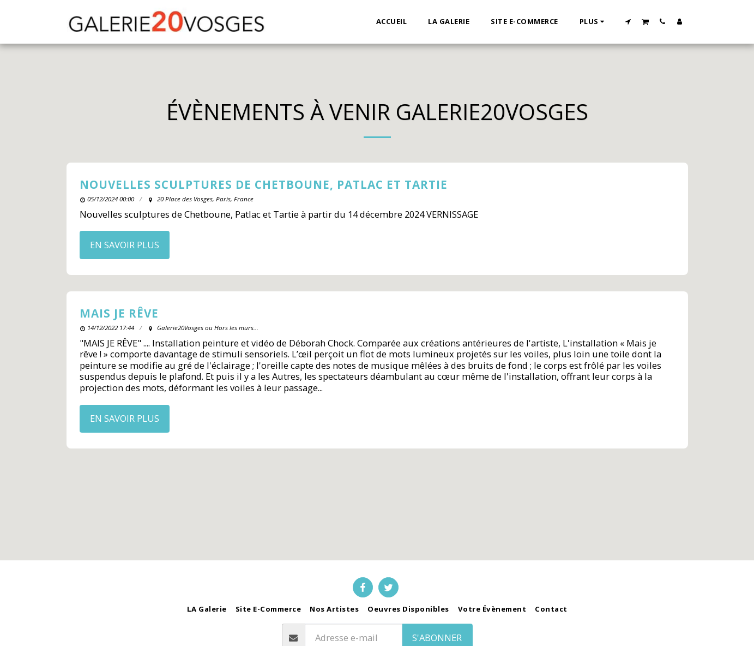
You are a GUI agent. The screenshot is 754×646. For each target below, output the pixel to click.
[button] (628, 21)
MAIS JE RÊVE (119, 313)
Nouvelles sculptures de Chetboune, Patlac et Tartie (264, 184)
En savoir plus (124, 244)
